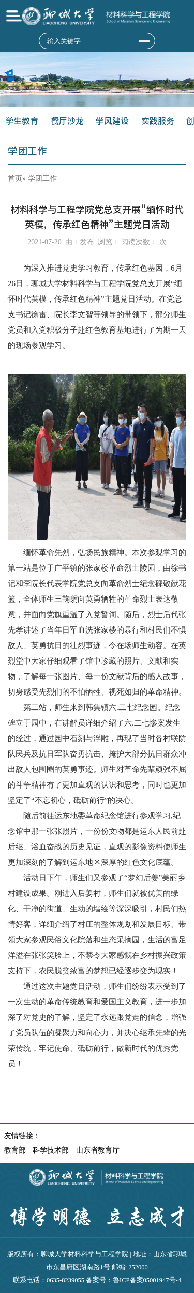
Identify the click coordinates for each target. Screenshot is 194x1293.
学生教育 (21, 121)
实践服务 (157, 121)
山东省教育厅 (98, 1150)
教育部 (15, 1150)
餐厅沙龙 (67, 121)
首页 (15, 178)
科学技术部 (51, 1150)
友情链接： (22, 1136)
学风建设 (112, 121)
